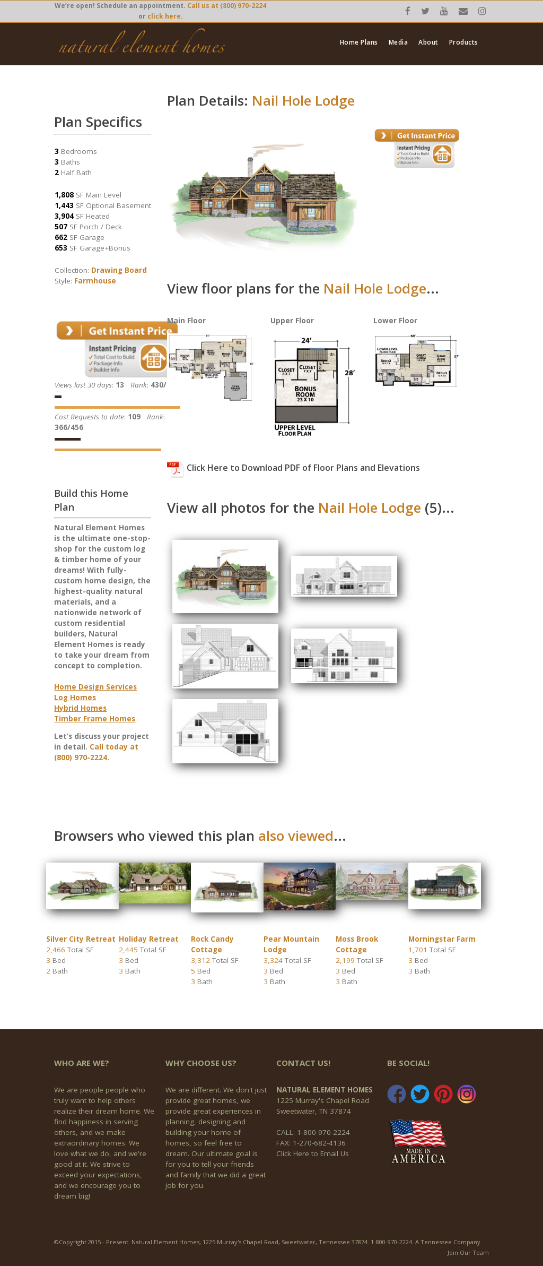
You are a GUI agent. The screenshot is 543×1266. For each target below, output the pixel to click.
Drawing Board (119, 270)
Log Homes (75, 697)
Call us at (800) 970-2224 (226, 5)
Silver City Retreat (81, 939)
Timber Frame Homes (94, 719)
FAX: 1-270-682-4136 (311, 1143)
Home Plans (359, 42)
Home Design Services (95, 687)
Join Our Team (468, 1252)
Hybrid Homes (80, 708)
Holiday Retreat (149, 939)
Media (398, 42)
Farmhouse (95, 281)
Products (463, 42)
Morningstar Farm (442, 939)
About (428, 42)
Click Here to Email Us (312, 1153)
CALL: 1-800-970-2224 (313, 1132)
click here (164, 16)
